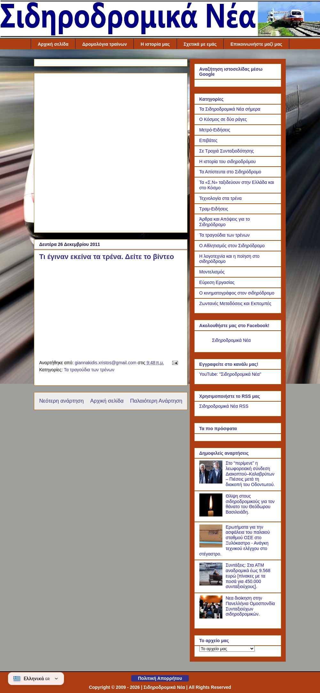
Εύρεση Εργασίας (217, 282)
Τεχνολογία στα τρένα (220, 198)
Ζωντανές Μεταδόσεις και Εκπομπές (235, 303)
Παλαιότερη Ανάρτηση (156, 401)
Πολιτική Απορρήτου (160, 678)
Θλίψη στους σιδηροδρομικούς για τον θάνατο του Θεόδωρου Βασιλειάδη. (250, 504)
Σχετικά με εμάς (200, 44)
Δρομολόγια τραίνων (104, 44)
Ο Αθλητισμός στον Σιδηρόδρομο (232, 245)
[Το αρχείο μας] (227, 649)
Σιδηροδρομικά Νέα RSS (224, 406)
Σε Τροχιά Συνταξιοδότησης (226, 151)
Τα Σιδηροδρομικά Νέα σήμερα (229, 109)
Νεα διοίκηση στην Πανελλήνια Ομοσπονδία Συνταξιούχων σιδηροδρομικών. (250, 606)
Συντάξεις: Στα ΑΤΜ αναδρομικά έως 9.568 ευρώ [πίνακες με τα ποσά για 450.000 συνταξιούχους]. (248, 576)
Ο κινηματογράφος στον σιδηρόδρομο (237, 292)
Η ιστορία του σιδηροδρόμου (227, 161)
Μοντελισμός (212, 271)
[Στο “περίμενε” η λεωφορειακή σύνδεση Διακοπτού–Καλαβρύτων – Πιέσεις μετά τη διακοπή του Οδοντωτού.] (211, 481)
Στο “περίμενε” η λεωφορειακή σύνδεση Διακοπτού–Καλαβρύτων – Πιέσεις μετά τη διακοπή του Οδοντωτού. (250, 474)
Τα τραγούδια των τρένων (89, 369)
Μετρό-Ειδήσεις (214, 129)
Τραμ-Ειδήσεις (213, 208)
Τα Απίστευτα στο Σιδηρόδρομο (230, 171)
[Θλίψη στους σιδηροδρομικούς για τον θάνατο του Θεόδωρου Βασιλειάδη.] (211, 514)
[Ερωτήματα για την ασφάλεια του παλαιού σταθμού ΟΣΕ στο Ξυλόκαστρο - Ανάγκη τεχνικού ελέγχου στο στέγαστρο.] (211, 545)
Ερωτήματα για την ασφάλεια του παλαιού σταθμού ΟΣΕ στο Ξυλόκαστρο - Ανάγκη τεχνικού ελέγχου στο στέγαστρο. (234, 540)
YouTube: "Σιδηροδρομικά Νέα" (230, 374)
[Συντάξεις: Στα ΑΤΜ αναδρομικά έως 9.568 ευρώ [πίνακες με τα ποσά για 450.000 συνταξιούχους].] (211, 584)
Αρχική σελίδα (53, 44)
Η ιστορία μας (155, 44)
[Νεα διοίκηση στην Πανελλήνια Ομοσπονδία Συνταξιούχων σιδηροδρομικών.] (211, 616)
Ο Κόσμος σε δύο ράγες (223, 119)
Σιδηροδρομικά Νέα (231, 340)
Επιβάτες (208, 140)
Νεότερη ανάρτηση (61, 401)
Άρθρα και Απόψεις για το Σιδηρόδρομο (224, 222)
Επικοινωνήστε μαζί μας (256, 44)
